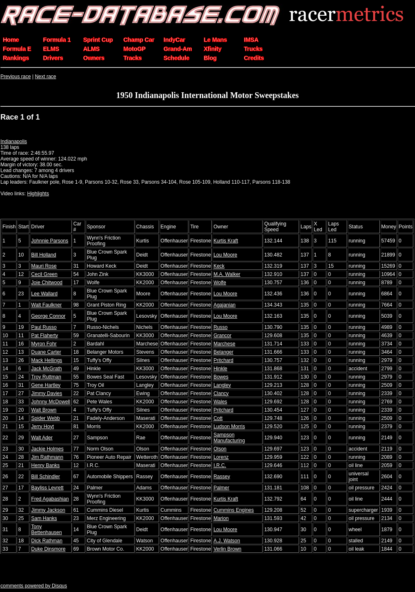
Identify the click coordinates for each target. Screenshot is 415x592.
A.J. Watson (226, 541)
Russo (220, 327)
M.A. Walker (226, 274)
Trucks (253, 49)
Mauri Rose (43, 266)
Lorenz (221, 457)
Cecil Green (44, 274)
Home (11, 39)
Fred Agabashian (50, 499)
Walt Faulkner (46, 305)
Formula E (17, 49)
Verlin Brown (227, 549)
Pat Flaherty (44, 335)
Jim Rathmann (47, 457)
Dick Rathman (46, 541)
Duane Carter (46, 352)
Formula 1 (57, 39)
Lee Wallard (44, 294)
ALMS (91, 49)
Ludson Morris (229, 426)
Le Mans (215, 39)
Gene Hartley (45, 385)
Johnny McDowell (50, 402)
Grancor (222, 335)
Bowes (220, 377)
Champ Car (138, 39)
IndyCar (174, 39)
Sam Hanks (44, 518)
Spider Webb (45, 418)
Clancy (221, 393)
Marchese (224, 344)
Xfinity (213, 49)
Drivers (53, 58)
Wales (220, 402)
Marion (221, 518)
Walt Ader (42, 438)
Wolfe (219, 282)
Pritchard (223, 360)
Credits (254, 58)
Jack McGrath (46, 368)
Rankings (16, 58)
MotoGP (134, 49)
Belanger (223, 352)
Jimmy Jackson (48, 510)
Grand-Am (178, 49)
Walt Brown (43, 410)
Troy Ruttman (46, 377)
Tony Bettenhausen (46, 529)
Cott (217, 418)
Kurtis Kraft (225, 241)
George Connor (48, 316)
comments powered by (33, 586)
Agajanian (224, 305)
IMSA (251, 39)
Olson (219, 449)
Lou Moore (225, 255)
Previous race (15, 76)
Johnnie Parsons (49, 241)
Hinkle (220, 368)
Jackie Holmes (47, 449)
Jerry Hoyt (42, 426)
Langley (222, 385)
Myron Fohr (43, 344)
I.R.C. (219, 465)
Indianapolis (13, 141)
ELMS (51, 49)
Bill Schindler (45, 476)
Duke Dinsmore (48, 549)
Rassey (221, 476)
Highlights (38, 194)
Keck (218, 266)
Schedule (176, 58)
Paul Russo (43, 327)
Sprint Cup (98, 39)
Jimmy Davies (46, 393)
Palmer (221, 488)
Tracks (132, 58)
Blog (210, 58)
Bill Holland (43, 255)
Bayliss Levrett (47, 488)
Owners (93, 58)
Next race (45, 76)
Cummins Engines (233, 510)
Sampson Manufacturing (229, 437)
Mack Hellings (46, 360)
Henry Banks (45, 465)
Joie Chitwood (46, 282)
